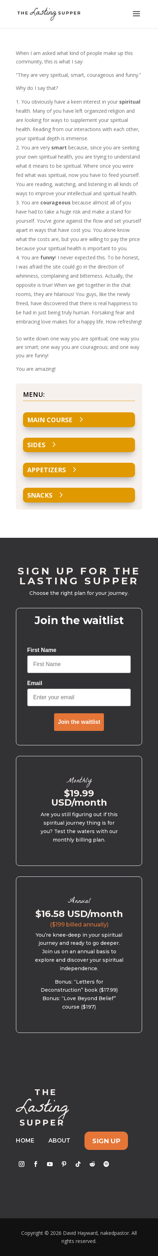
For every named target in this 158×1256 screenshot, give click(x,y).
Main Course (49, 419)
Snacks (39, 495)
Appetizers (46, 470)
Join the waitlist (79, 722)
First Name (42, 650)
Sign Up (106, 1141)
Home (25, 1140)
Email (34, 683)
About (59, 1140)
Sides (36, 445)
